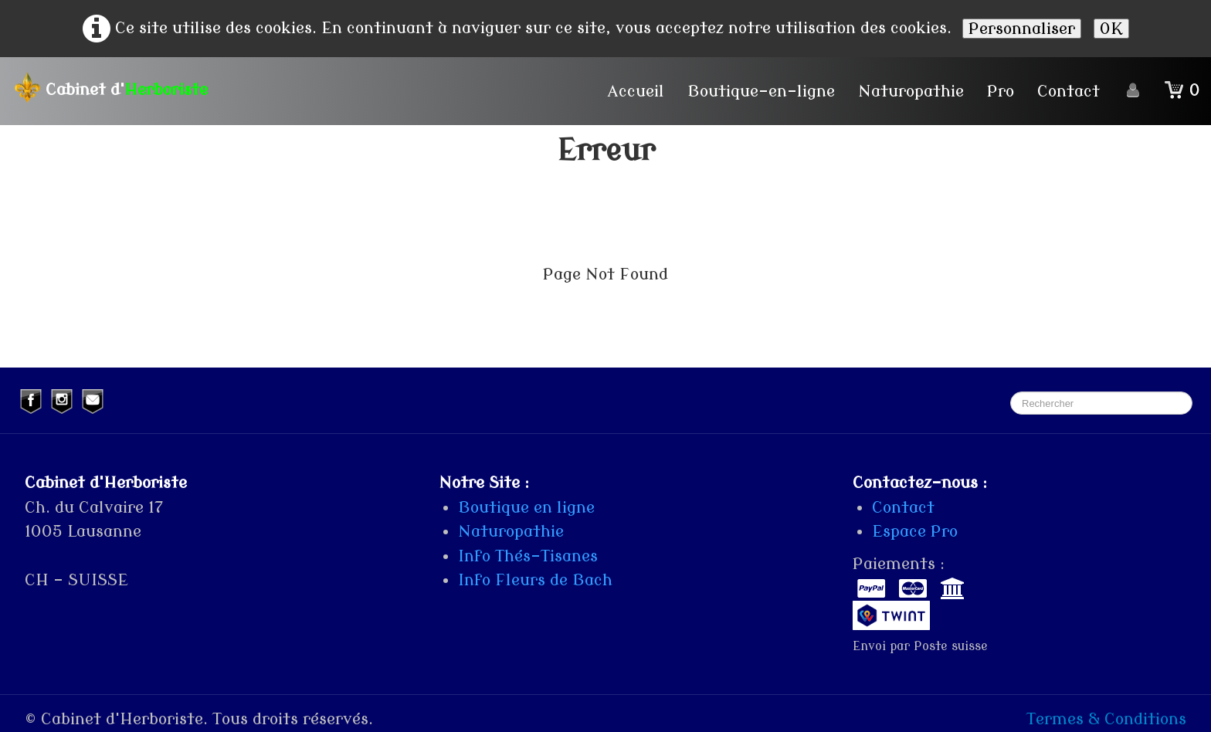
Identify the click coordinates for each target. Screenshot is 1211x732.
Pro (1000, 91)
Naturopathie (911, 91)
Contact (1068, 91)
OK (1111, 28)
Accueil (636, 91)
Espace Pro (915, 531)
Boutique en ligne (526, 507)
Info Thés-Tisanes (528, 556)
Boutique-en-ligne (761, 91)
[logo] (115, 87)
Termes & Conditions (1106, 719)
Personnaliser (1021, 28)
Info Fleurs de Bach (535, 580)
